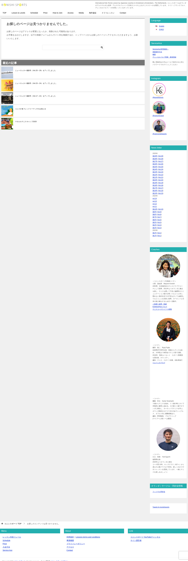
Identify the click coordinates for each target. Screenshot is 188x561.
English (161, 26)
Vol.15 (160, 190)
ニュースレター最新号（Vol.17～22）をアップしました (35, 96)
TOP (4, 13)
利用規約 (70, 531)
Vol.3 (159, 223)
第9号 (155, 208)
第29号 (155, 155)
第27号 (155, 160)
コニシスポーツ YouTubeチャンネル (145, 531)
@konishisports (158, 97)
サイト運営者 (136, 534)
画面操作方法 (157, 52)
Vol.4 (159, 220)
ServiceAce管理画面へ (160, 49)
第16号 (155, 188)
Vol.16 (160, 188)
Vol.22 (160, 172)
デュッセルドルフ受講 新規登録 (164, 57)
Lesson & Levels (18, 13)
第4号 (155, 220)
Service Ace (7, 544)
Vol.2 (159, 228)
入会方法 (6, 541)
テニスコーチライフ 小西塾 (162, 303)
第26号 (155, 162)
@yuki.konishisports (160, 133)
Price (45, 13)
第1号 (155, 230)
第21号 (155, 175)
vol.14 (155, 195)
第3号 (155, 223)
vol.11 (155, 203)
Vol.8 (159, 210)
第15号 (155, 190)
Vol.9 (159, 208)
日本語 (161, 29)
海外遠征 (92, 13)
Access (71, 13)
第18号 (155, 183)
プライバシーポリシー (76, 537)
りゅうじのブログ (159, 357)
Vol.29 (160, 155)
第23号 (155, 170)
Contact (123, 13)
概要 (154, 54)
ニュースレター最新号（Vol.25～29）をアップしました (35, 70)
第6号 (155, 215)
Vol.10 (160, 205)
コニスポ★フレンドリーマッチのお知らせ (30, 109)
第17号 (155, 185)
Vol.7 (159, 213)
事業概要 (70, 534)
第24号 (155, 167)
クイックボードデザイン (60, 555)
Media (81, 13)
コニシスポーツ (19, 555)
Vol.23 (160, 170)
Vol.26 (160, 162)
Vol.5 (159, 218)
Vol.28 (160, 157)
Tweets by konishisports (161, 501)
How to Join (57, 13)
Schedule (34, 13)
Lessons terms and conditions (88, 531)
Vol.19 (160, 180)
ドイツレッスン (108, 13)
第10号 (155, 205)
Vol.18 (160, 183)
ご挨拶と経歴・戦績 (160, 298)
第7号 (155, 213)
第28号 (155, 157)
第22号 (155, 172)
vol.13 (155, 198)
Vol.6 (159, 215)
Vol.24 (160, 167)
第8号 (155, 210)
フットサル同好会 (159, 485)
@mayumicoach (158, 115)
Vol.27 (160, 160)
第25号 (155, 165)
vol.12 (155, 200)
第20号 (155, 177)
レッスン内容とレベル (12, 531)
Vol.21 (160, 175)
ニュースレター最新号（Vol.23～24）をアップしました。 (36, 83)
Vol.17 (160, 185)
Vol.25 (160, 165)
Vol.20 (160, 177)
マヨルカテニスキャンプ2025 (26, 121)
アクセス (70, 541)
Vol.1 (159, 230)
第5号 (155, 218)
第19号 (155, 180)
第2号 (155, 228)
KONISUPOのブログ (160, 301)
